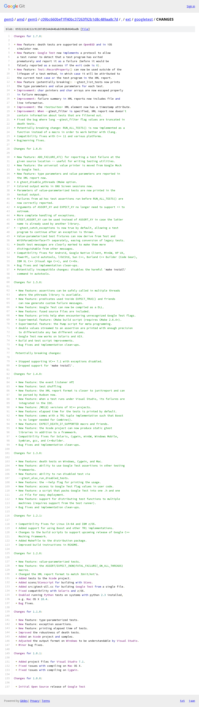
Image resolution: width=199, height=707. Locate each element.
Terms (46, 701)
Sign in (191, 6)
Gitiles (24, 701)
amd (20, 19)
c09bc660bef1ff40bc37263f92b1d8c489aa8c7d (79, 19)
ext (128, 19)
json (192, 700)
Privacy (34, 701)
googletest (143, 19)
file (85, 29)
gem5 (8, 19)
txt (182, 700)
